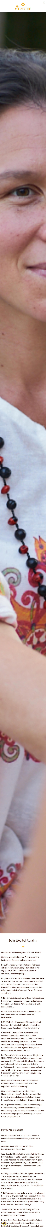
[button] (44, 2)
